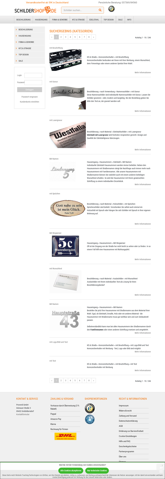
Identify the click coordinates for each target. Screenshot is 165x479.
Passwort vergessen (30, 97)
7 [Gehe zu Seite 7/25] (84, 37)
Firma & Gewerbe (60, 19)
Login (19, 75)
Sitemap (122, 461)
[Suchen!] (100, 10)
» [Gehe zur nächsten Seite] (93, 37)
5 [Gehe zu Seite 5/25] (75, 37)
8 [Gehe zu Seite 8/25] (88, 37)
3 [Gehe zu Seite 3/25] (65, 37)
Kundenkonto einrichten (29, 102)
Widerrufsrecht (125, 410)
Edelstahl (94, 19)
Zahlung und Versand (127, 416)
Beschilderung (23, 19)
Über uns (122, 456)
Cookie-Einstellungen (128, 436)
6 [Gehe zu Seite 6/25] (79, 37)
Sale (120, 19)
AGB (121, 426)
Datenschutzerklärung (128, 421)
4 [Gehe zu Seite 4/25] (70, 37)
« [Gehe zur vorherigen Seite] (51, 37)
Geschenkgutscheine (127, 446)
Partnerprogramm (126, 451)
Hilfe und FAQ (124, 441)
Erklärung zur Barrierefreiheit (131, 431)
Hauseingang (41, 19)
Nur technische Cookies (97, 470)
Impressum (123, 405)
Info (129, 19)
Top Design (109, 19)
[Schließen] (162, 465)
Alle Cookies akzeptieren (70, 470)
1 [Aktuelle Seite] (56, 37)
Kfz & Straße (78, 19)
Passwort (19, 82)
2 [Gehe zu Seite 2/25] (61, 37)
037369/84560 (129, 2)
